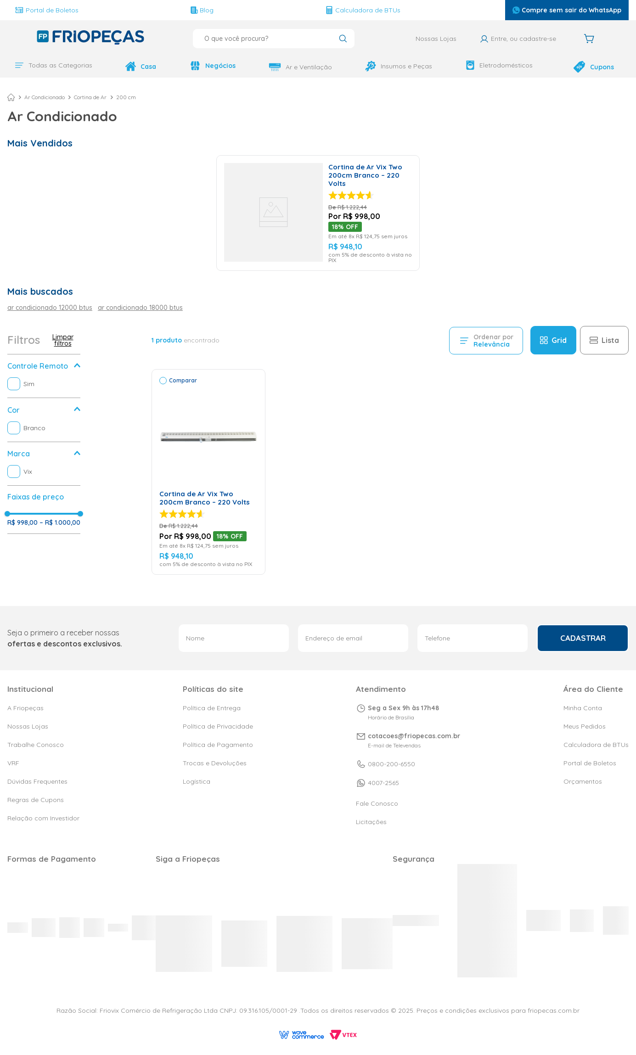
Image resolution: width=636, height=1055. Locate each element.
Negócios (213, 66)
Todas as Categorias (53, 65)
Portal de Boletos (47, 10)
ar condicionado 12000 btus (49, 307)
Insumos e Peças (398, 66)
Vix (27, 471)
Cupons (593, 67)
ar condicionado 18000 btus (140, 307)
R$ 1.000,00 (59, 522)
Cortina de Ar (90, 97)
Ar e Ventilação (300, 67)
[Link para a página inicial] (11, 97)
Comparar (183, 380)
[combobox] (274, 38)
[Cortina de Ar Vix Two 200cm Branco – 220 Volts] (318, 213)
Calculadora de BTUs (362, 10)
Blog (202, 10)
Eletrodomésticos (499, 65)
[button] (43, 366)
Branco (34, 428)
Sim (28, 383)
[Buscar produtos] (343, 39)
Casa (140, 66)
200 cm (126, 97)
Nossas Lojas (436, 38)
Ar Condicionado (44, 97)
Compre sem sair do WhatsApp (566, 10)
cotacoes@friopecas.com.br (414, 736)
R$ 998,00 (22, 522)
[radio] (553, 340)
